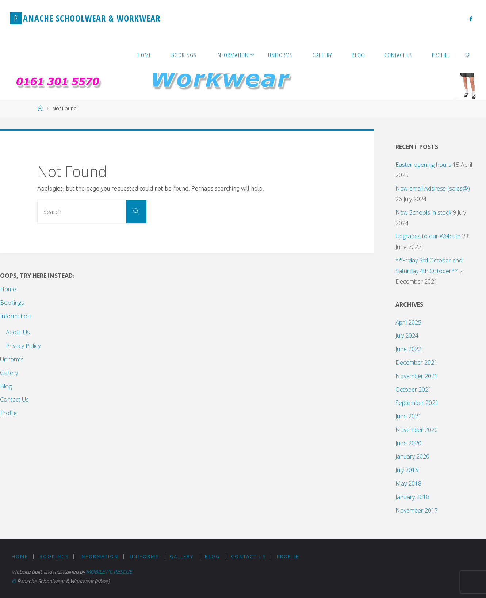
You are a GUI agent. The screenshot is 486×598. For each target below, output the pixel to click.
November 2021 (416, 376)
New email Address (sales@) (432, 188)
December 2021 (416, 363)
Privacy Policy (23, 346)
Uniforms (12, 359)
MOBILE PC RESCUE (109, 572)
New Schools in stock (423, 212)
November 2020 (416, 430)
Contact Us (14, 399)
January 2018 (412, 497)
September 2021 (417, 403)
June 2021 (408, 416)
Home (8, 289)
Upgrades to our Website (427, 236)
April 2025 (408, 322)
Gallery (9, 373)
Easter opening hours (423, 165)
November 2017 (416, 510)
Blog (6, 386)
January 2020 (412, 456)
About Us (18, 332)
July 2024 (406, 335)
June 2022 (408, 349)
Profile (8, 413)
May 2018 (408, 483)
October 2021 (413, 390)
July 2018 (406, 470)
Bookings (12, 303)
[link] (468, 55)
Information (15, 316)
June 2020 (408, 443)
